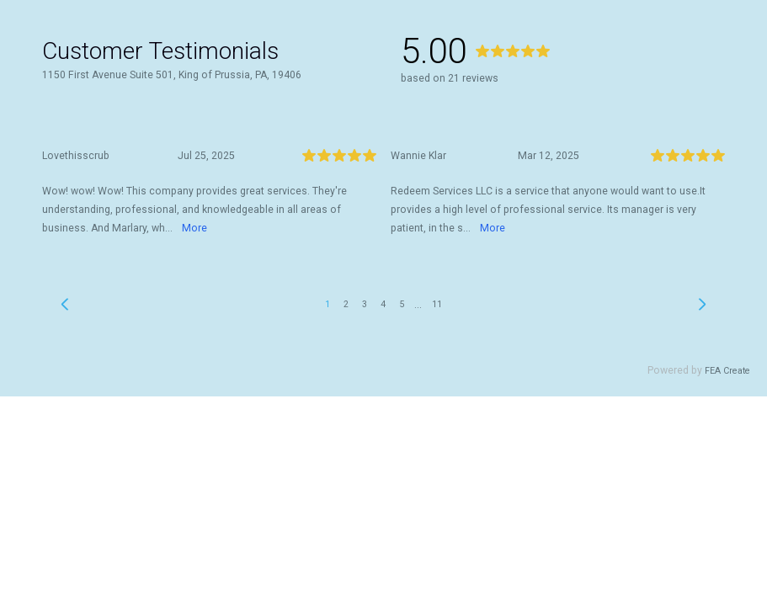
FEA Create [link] (727, 370)
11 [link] (437, 304)
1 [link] (327, 304)
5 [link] (401, 304)
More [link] (194, 228)
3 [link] (364, 304)
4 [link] (383, 304)
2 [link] (346, 304)
